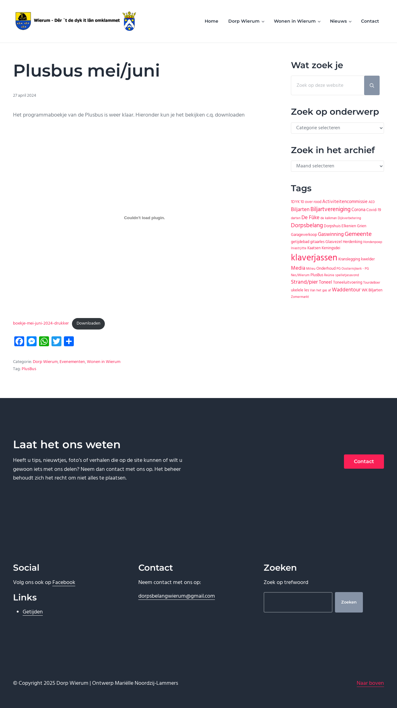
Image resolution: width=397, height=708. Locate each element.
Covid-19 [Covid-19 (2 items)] (373, 210)
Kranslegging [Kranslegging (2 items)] (349, 259)
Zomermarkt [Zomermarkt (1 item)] (300, 297)
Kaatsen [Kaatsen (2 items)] (314, 248)
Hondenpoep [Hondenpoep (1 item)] (372, 242)
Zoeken (349, 602)
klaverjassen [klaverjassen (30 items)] (314, 258)
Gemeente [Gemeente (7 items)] (358, 234)
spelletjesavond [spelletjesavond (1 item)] (347, 275)
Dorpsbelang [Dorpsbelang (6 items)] (307, 226)
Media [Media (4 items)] (298, 268)
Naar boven (370, 683)
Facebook (63, 582)
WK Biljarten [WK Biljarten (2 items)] (372, 290)
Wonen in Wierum (103, 361)
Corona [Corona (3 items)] (358, 210)
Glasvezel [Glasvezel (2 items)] (333, 242)
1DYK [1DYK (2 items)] (295, 202)
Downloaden (88, 323)
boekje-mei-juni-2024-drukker (41, 323)
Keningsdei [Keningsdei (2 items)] (331, 248)
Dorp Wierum (45, 361)
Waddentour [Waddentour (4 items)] (346, 290)
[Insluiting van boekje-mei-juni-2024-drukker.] (144, 218)
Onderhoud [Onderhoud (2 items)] (326, 268)
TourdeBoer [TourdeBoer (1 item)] (371, 282)
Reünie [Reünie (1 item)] (329, 275)
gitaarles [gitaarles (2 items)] (317, 242)
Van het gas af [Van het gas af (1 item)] (320, 290)
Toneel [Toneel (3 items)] (325, 282)
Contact (364, 461)
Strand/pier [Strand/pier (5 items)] (304, 282)
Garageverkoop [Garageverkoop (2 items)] (304, 235)
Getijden (33, 612)
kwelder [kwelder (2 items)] (368, 259)
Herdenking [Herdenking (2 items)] (352, 242)
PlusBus (29, 369)
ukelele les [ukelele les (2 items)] (300, 290)
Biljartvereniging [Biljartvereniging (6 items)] (330, 210)
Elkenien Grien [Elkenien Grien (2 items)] (353, 226)
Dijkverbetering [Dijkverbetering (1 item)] (349, 218)
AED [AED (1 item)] (371, 202)
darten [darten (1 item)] (296, 218)
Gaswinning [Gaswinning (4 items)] (331, 234)
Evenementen (72, 361)
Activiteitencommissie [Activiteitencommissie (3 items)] (345, 202)
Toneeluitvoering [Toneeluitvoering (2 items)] (347, 282)
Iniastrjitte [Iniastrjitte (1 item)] (298, 248)
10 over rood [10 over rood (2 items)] (311, 202)
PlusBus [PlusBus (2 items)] (316, 275)
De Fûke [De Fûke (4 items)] (310, 218)
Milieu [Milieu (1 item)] (310, 269)
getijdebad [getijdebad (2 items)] (300, 242)
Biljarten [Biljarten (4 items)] (300, 210)
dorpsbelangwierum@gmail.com (176, 596)
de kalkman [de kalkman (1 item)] (328, 218)
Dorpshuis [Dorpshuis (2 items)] (332, 226)
